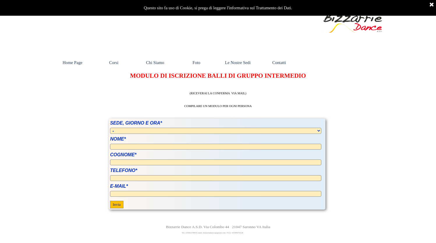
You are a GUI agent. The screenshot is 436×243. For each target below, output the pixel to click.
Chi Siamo (155, 62)
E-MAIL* (119, 186)
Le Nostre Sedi (238, 62)
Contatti (279, 62)
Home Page (72, 62)
